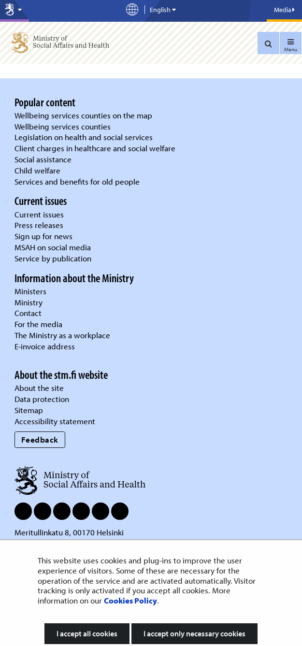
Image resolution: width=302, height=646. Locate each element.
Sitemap (28, 410)
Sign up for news (43, 236)
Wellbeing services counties (62, 126)
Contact (28, 313)
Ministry (28, 302)
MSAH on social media (52, 247)
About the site (39, 388)
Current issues (39, 214)
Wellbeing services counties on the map (83, 115)
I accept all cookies (87, 633)
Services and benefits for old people (77, 181)
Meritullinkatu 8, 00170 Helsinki (69, 532)
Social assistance (43, 159)
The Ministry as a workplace (62, 335)
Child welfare (37, 170)
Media (284, 9)
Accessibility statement (54, 421)
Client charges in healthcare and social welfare (94, 148)
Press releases (38, 225)
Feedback (39, 439)
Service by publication (52, 258)
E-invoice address (44, 346)
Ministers (30, 291)
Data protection (41, 399)
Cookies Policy (130, 600)
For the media (38, 324)
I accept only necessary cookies (194, 633)
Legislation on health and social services (83, 137)
